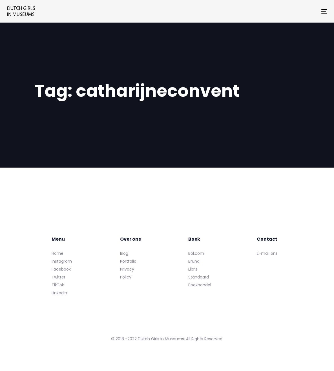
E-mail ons (267, 253)
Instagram (62, 261)
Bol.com (196, 253)
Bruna (194, 261)
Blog (124, 253)
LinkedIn (59, 293)
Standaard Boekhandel (199, 281)
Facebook (61, 269)
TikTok (58, 285)
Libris (193, 269)
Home (57, 253)
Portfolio (128, 261)
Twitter (58, 277)
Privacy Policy (127, 273)
